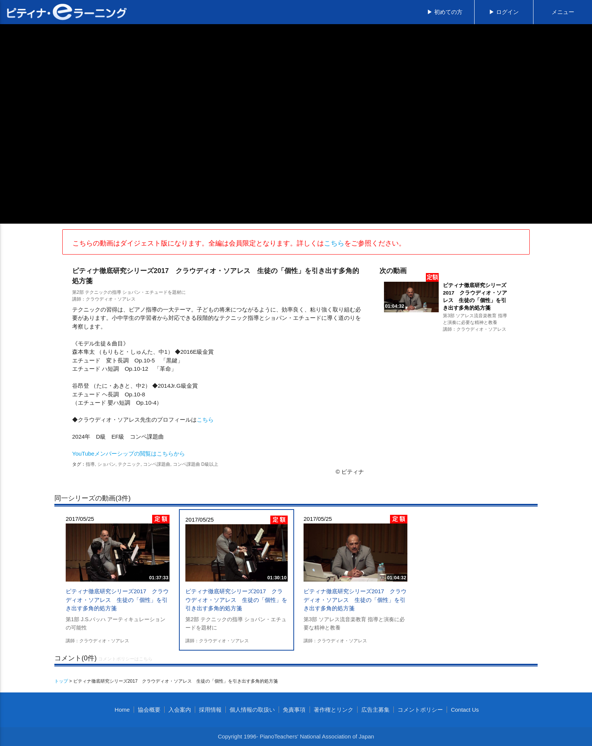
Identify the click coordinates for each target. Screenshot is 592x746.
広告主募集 (375, 709)
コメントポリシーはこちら (125, 659)
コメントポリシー (420, 709)
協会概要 (149, 709)
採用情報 (210, 709)
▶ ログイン (504, 12)
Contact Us (465, 709)
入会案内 (179, 709)
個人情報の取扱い (252, 709)
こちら (334, 243)
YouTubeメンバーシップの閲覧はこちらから (128, 453)
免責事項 (294, 709)
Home (122, 709)
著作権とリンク (333, 709)
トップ (61, 681)
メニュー (563, 12)
